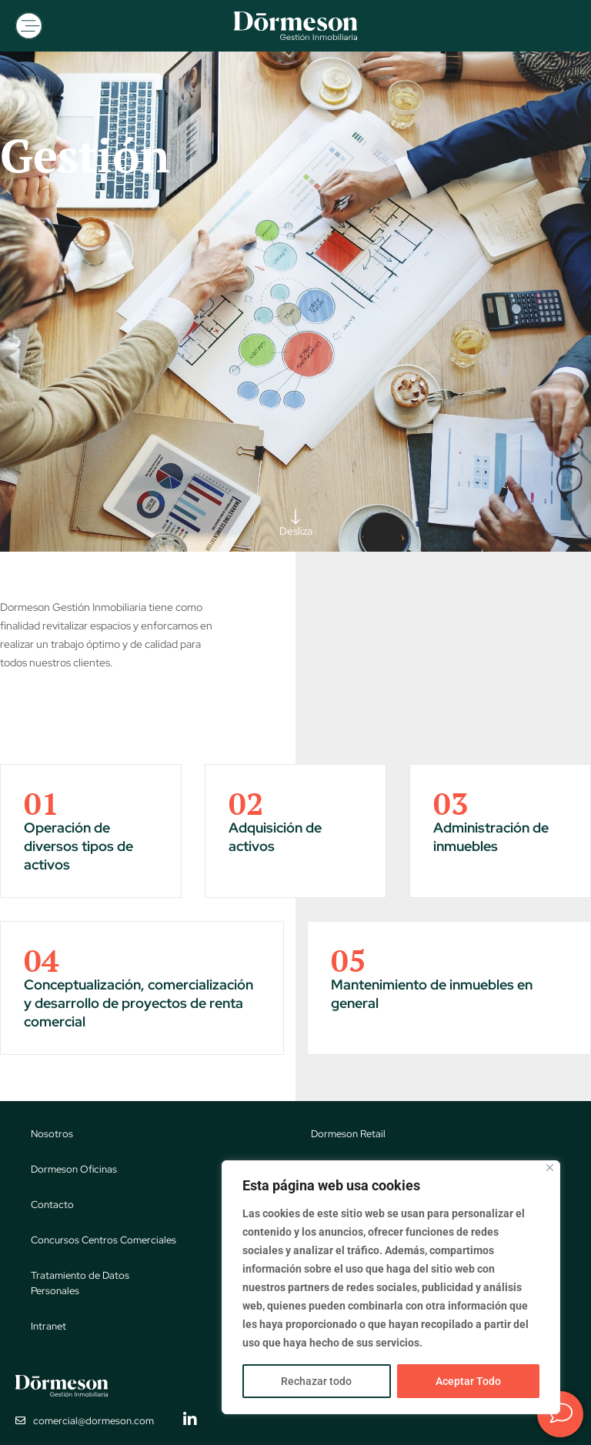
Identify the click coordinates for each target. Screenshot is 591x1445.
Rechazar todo (316, 1381)
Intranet (48, 1326)
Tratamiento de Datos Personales (80, 1283)
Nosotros (52, 1133)
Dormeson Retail (348, 1133)
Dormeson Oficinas (74, 1169)
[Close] (549, 1167)
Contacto (52, 1204)
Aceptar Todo (468, 1381)
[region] (391, 1287)
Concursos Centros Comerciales (103, 1239)
